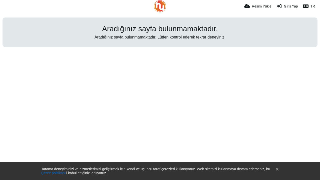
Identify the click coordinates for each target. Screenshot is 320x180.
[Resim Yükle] (257, 6)
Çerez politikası (53, 173)
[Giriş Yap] (287, 6)
